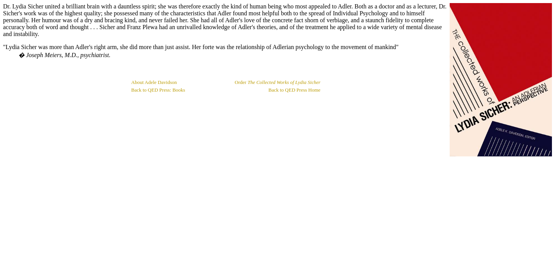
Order (278, 82)
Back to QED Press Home (294, 90)
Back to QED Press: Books (158, 90)
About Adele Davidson (154, 82)
